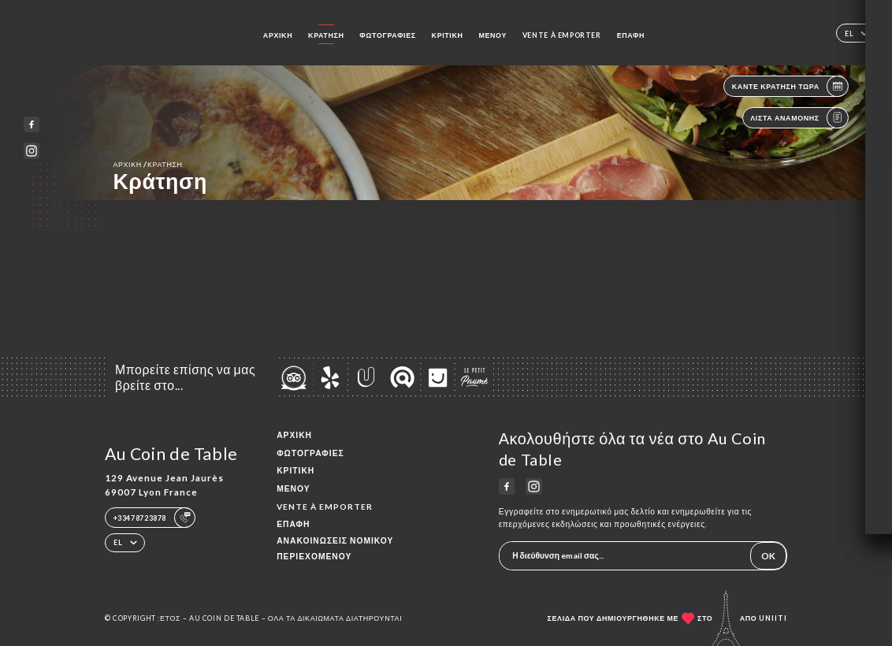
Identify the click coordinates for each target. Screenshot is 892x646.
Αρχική (277, 35)
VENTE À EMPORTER (561, 35)
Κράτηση (326, 35)
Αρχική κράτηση (147, 164)
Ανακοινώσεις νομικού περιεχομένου (335, 549)
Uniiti (773, 618)
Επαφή (631, 35)
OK (768, 555)
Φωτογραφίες (387, 35)
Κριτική (447, 35)
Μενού (492, 35)
